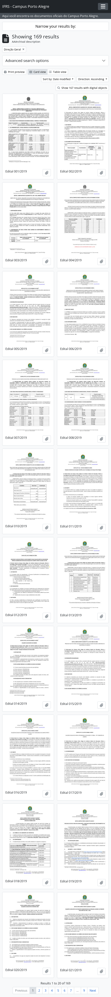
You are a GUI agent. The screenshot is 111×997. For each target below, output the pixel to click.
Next (93, 990)
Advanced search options (27, 60)
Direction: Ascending (91, 79)
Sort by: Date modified (57, 79)
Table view (57, 72)
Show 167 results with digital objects (82, 88)
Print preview (14, 72)
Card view (37, 72)
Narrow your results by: (55, 26)
